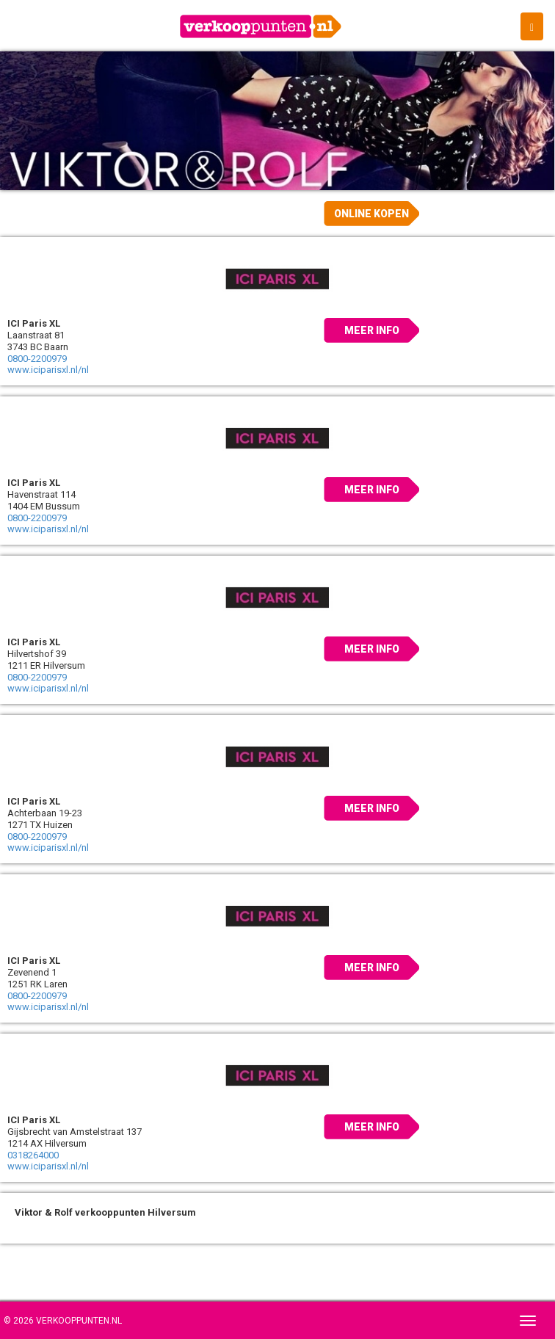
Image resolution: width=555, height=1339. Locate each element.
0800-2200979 (37, 358)
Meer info (371, 330)
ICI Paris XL (33, 323)
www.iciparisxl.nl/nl (48, 369)
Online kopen (371, 213)
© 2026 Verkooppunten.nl (63, 1321)
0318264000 (33, 1155)
